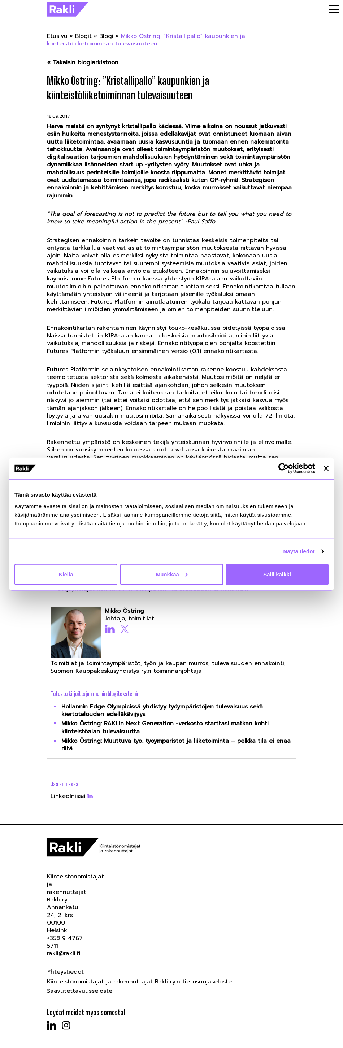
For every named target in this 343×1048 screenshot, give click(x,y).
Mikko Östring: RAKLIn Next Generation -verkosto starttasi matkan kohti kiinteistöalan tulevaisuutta (165, 727)
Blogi (106, 36)
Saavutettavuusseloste (79, 991)
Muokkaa (172, 574)
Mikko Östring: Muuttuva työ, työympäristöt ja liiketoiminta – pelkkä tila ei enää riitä (176, 745)
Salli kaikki (277, 574)
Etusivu (57, 36)
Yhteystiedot (65, 972)
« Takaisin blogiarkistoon (82, 62)
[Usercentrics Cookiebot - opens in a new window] (283, 468)
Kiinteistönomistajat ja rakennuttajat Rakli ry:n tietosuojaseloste (139, 981)
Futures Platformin (114, 278)
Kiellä (65, 574)
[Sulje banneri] (326, 468)
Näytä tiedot (299, 551)
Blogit (83, 36)
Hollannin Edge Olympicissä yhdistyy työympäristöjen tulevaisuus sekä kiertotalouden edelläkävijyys (162, 710)
